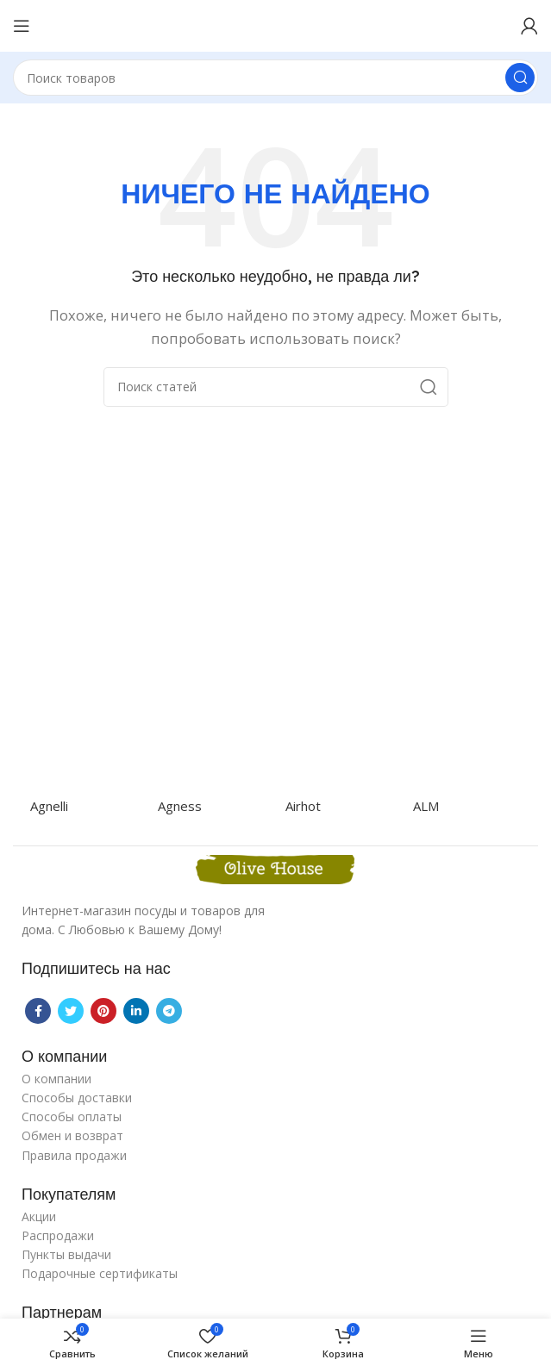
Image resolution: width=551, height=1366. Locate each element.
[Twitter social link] (71, 1011)
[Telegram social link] (169, 1011)
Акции (39, 1216)
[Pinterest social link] (103, 1011)
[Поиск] (275, 77)
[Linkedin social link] (136, 1011)
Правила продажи (74, 1155)
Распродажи (58, 1235)
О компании (56, 1078)
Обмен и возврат (72, 1135)
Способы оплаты (72, 1116)
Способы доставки (77, 1097)
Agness (180, 805)
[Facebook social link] (38, 1011)
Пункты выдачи (66, 1254)
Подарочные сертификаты (100, 1273)
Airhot (303, 805)
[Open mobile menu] (21, 26)
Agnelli (49, 805)
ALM (426, 805)
